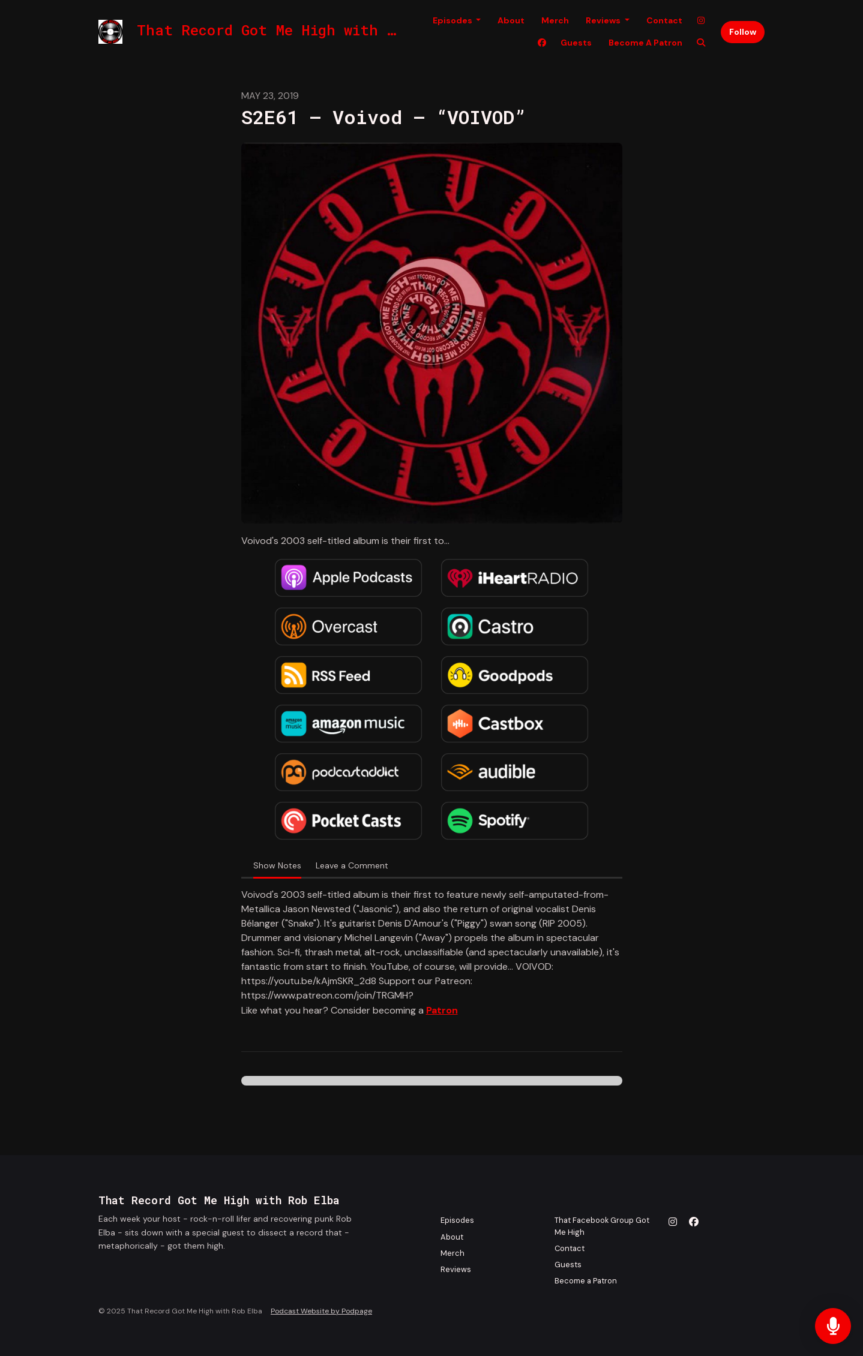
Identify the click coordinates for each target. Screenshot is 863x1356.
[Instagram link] (701, 21)
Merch (555, 20)
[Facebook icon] (694, 1222)
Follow (742, 31)
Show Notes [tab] (277, 865)
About (511, 20)
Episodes (453, 20)
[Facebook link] (542, 43)
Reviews (604, 20)
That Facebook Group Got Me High (602, 1226)
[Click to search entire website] (701, 43)
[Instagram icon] (673, 1222)
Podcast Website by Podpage (321, 1311)
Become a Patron (645, 42)
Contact (664, 20)
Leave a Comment (352, 865)
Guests (576, 42)
